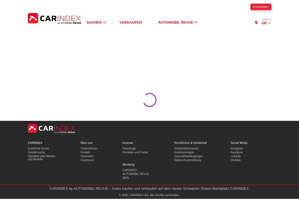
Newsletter (87, 156)
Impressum (87, 160)
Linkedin (236, 156)
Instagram (237, 148)
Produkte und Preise (135, 152)
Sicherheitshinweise (186, 148)
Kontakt (85, 152)
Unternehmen (89, 148)
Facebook (237, 152)
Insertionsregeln (184, 152)
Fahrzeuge (129, 148)
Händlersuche (36, 152)
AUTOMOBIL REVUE (136, 174)
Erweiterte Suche (38, 148)
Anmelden (261, 7)
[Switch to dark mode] (256, 22)
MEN (126, 177)
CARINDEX (130, 170)
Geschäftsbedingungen (188, 156)
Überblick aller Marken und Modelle (41, 158)
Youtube (236, 160)
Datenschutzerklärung (187, 160)
